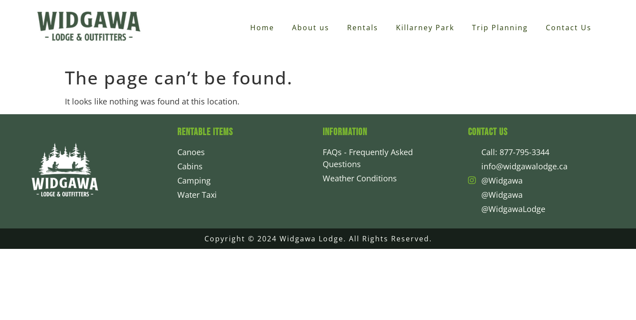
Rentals (362, 27)
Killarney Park (425, 27)
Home (262, 27)
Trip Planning (500, 27)
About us (310, 27)
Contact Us (569, 27)
